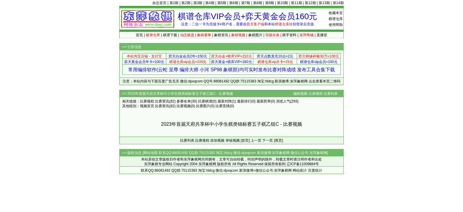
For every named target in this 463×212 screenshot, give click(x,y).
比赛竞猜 (223, 106)
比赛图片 (203, 106)
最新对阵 (225, 101)
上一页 (256, 140)
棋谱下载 (170, 35)
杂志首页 (159, 3)
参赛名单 (184, 101)
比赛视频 (184, 106)
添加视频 (217, 140)
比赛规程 (316, 94)
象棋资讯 (221, 35)
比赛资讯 (162, 101)
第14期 (338, 3)
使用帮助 (336, 25)
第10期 (282, 3)
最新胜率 (264, 101)
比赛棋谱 (205, 101)
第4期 (209, 3)
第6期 (233, 3)
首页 (139, 35)
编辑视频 (300, 94)
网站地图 (151, 153)
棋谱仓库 (336, 19)
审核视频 (233, 140)
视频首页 (147, 106)
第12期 (310, 3)
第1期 (174, 3)
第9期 (269, 3)
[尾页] (278, 140)
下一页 (267, 140)
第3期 (198, 3)
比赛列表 (331, 94)
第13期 (324, 3)
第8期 (257, 3)
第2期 (185, 3)
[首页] (245, 140)
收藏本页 (336, 13)
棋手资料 (289, 35)
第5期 (221, 3)
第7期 (245, 3)
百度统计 (315, 170)
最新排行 (244, 101)
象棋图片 (255, 35)
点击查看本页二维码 (324, 81)
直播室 (322, 35)
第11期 (296, 3)
